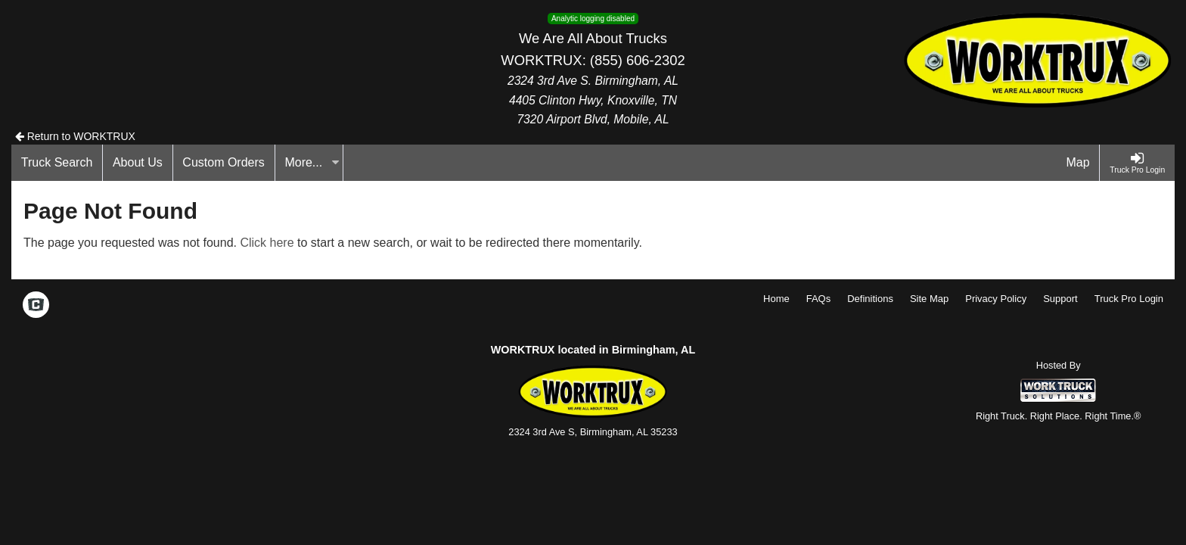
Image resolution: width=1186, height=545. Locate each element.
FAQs (818, 298)
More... (311, 162)
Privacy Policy (995, 298)
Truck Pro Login (1128, 298)
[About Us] (137, 163)
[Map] (1079, 163)
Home (776, 298)
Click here (266, 242)
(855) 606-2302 (637, 60)
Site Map (929, 298)
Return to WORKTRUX (75, 136)
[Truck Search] (57, 163)
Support (1060, 298)
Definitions (870, 298)
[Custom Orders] (224, 163)
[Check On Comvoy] (36, 307)
